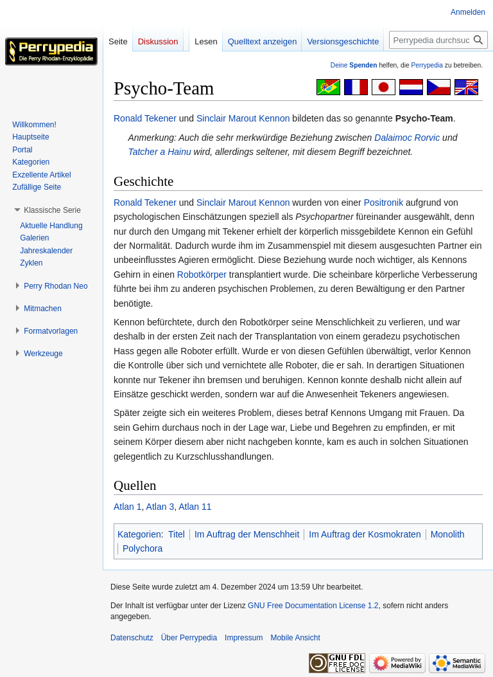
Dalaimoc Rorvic (407, 137)
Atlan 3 (160, 506)
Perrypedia (427, 65)
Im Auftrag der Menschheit (247, 534)
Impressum (244, 637)
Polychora (142, 548)
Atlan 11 (194, 506)
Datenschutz (131, 637)
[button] (52, 210)
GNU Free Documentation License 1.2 (313, 605)
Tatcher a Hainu (159, 152)
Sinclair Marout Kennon (243, 118)
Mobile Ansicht (295, 637)
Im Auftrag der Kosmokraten (364, 534)
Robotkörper (202, 274)
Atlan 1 (128, 506)
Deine (354, 65)
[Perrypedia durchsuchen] (438, 40)
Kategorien (139, 534)
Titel (176, 534)
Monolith (448, 534)
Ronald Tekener (145, 118)
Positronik (383, 202)
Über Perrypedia (189, 637)
